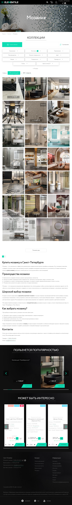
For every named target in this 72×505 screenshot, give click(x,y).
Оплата (54, 477)
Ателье (54, 424)
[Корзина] (51, 2)
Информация (57, 458)
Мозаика (37, 470)
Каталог (9, 34)
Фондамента (36, 426)
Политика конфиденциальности (61, 482)
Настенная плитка (39, 463)
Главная (4, 34)
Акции (54, 480)
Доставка (55, 475)
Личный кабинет (57, 473)
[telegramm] (25, 501)
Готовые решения (57, 466)
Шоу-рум (55, 468)
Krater (12, 424)
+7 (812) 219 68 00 (64, 1)
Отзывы (54, 470)
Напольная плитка (39, 466)
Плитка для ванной (39, 461)
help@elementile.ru (11, 340)
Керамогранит (38, 468)
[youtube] (47, 501)
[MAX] (36, 501)
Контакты (55, 461)
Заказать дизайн (57, 463)
